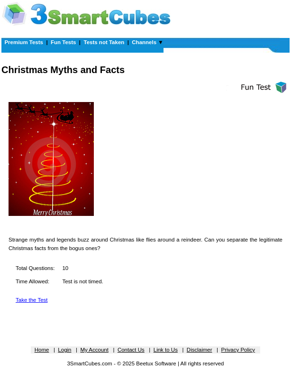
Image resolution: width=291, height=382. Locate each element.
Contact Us (131, 350)
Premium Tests (23, 42)
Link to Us (166, 350)
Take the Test (32, 300)
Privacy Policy (238, 350)
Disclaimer (199, 350)
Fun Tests (63, 42)
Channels (144, 42)
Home (42, 350)
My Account (94, 350)
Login (64, 350)
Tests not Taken (103, 42)
